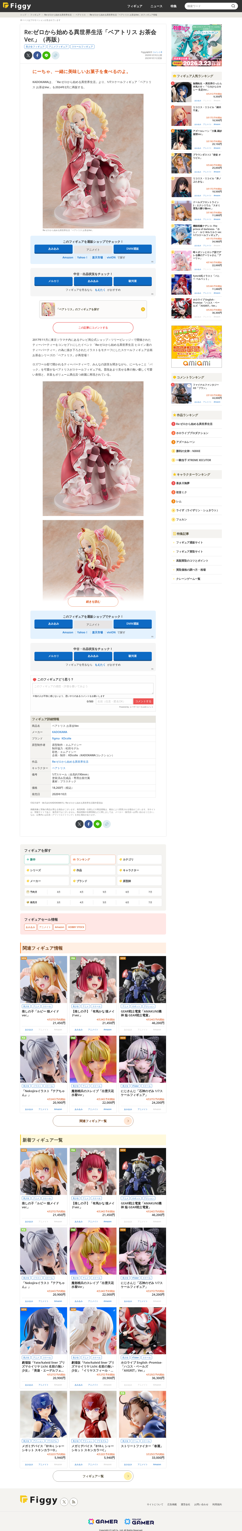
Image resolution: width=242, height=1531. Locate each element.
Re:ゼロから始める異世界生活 (58, 14)
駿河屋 (133, 281)
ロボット (136, 1006)
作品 (77, 870)
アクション (149, 1006)
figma (56, 738)
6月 (127, 891)
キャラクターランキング (191, 474)
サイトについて (155, 1504)
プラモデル (52, 1441)
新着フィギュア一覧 (43, 1140)
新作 (30, 859)
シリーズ (33, 870)
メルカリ (53, 281)
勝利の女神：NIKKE (188, 451)
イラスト (37, 1086)
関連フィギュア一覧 (93, 1121)
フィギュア (134, 6)
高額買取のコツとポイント (192, 560)
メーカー (33, 881)
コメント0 (157, 52)
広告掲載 (172, 1504)
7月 (150, 891)
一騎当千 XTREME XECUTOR (193, 460)
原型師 (125, 881)
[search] (233, 6)
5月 (104, 891)
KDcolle (66, 738)
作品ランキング (185, 415)
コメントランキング (188, 377)
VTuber (135, 1086)
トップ (23, 14)
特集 (174, 6)
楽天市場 (97, 257)
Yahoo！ (82, 257)
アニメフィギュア (58, 46)
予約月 (31, 891)
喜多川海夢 (183, 483)
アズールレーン (185, 442)
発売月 (31, 902)
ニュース (156, 6)
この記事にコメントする (93, 327)
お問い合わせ (201, 1504)
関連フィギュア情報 (43, 948)
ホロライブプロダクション (192, 433)
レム (179, 501)
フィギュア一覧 (93, 1476)
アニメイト (45, 927)
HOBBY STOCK (76, 927)
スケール (47, 1006)
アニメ (36, 1006)
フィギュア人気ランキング (193, 76)
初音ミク (181, 492)
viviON (111, 257)
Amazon (68, 257)
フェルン (181, 519)
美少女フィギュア (35, 46)
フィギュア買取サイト (189, 551)
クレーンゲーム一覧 (188, 579)
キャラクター (129, 870)
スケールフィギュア (82, 46)
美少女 (26, 1006)
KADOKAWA (59, 732)
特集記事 (181, 534)
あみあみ (53, 249)
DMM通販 (132, 249)
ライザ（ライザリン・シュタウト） (197, 510)
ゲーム (135, 1441)
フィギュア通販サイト (189, 542)
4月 (82, 891)
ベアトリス (81, 14)
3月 (59, 891)
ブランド (80, 881)
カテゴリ (126, 859)
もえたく (100, 290)
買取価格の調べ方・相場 (191, 570)
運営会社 (185, 1504)
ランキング (81, 859)
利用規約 (217, 1504)
